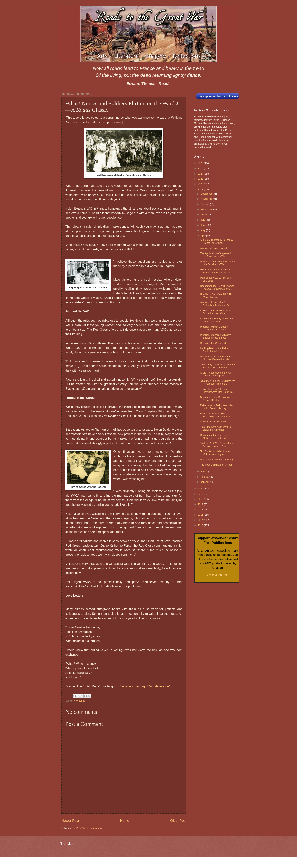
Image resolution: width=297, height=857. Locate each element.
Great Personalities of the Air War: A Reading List (215, 374)
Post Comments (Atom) (89, 828)
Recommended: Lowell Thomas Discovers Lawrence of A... (217, 287)
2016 (201, 509)
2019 (201, 493)
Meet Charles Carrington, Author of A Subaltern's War (217, 263)
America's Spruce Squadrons (215, 248)
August (205, 214)
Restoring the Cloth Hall (213, 343)
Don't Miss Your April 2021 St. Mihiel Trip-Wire (216, 295)
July (203, 219)
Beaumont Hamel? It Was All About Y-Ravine (215, 398)
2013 (201, 525)
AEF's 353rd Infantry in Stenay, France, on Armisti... (217, 241)
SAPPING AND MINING (213, 421)
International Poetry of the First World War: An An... (216, 320)
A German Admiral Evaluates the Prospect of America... (217, 382)
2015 (201, 514)
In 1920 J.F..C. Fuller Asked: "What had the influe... (215, 312)
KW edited (79, 700)
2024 (201, 173)
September (207, 209)
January (205, 482)
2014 (201, 520)
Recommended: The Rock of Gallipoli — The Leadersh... (216, 436)
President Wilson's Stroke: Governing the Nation (214, 328)
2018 (201, 499)
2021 (201, 189)
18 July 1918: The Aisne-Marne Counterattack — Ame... (217, 444)
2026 (201, 163)
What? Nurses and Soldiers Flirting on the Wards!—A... (216, 271)
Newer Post (70, 821)
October (205, 204)
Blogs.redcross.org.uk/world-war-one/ (145, 686)
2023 (201, 178)
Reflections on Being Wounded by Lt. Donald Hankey (217, 407)
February (206, 476)
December (207, 193)
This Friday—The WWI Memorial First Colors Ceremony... (217, 366)
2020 (201, 488)
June (204, 225)
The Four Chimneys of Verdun (216, 464)
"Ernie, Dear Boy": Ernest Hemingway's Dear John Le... (217, 390)
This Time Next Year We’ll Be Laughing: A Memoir (215, 428)
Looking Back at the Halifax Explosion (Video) (215, 350)
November (207, 198)
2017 (201, 504)
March (204, 471)
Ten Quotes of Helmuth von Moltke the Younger (215, 453)
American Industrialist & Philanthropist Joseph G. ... (216, 303)
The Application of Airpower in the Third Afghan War (216, 255)
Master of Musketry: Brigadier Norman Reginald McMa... (216, 358)
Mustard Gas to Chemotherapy (216, 459)
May (203, 230)
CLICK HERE (217, 575)
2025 (201, 168)
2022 (201, 184)
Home (124, 821)
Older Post (178, 821)
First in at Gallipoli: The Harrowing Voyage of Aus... (216, 415)
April (203, 235)
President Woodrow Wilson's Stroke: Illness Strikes (215, 336)
